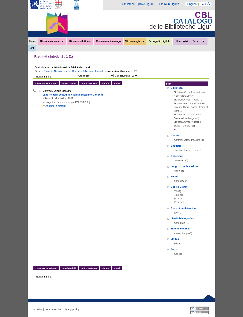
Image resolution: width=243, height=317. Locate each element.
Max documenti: (122, 75)
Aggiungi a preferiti (54, 105)
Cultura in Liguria (168, 4)
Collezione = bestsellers (94, 71)
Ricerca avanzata (52, 41)
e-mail (117, 83)
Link (32, 48)
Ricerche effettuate (80, 41)
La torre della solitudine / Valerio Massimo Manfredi (73, 94)
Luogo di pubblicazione (184, 166)
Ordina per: (83, 75)
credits (38, 309)
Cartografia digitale (159, 41)
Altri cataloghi (135, 41)
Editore (175, 176)
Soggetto (176, 145)
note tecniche (53, 309)
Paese (174, 249)
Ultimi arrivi (181, 41)
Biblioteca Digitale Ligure (138, 4)
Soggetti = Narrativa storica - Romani (61, 71)
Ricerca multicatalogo (108, 41)
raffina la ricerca (89, 83)
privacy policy (71, 309)
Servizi (199, 41)
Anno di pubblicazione (184, 208)
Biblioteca (176, 87)
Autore (175, 135)
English (191, 4)
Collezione (177, 156)
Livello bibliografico (182, 218)
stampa (105, 83)
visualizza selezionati (46, 83)
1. (40, 90)
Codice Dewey (179, 186)
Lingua (175, 238)
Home (32, 41)
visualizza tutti (69, 83)
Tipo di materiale (180, 228)
